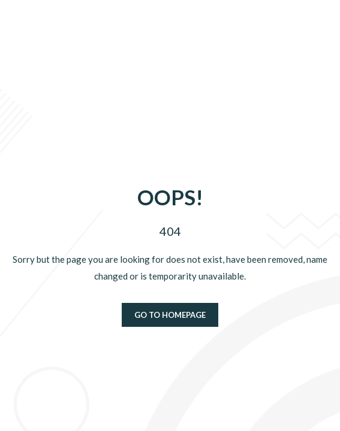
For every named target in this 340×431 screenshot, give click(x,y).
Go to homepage (170, 315)
